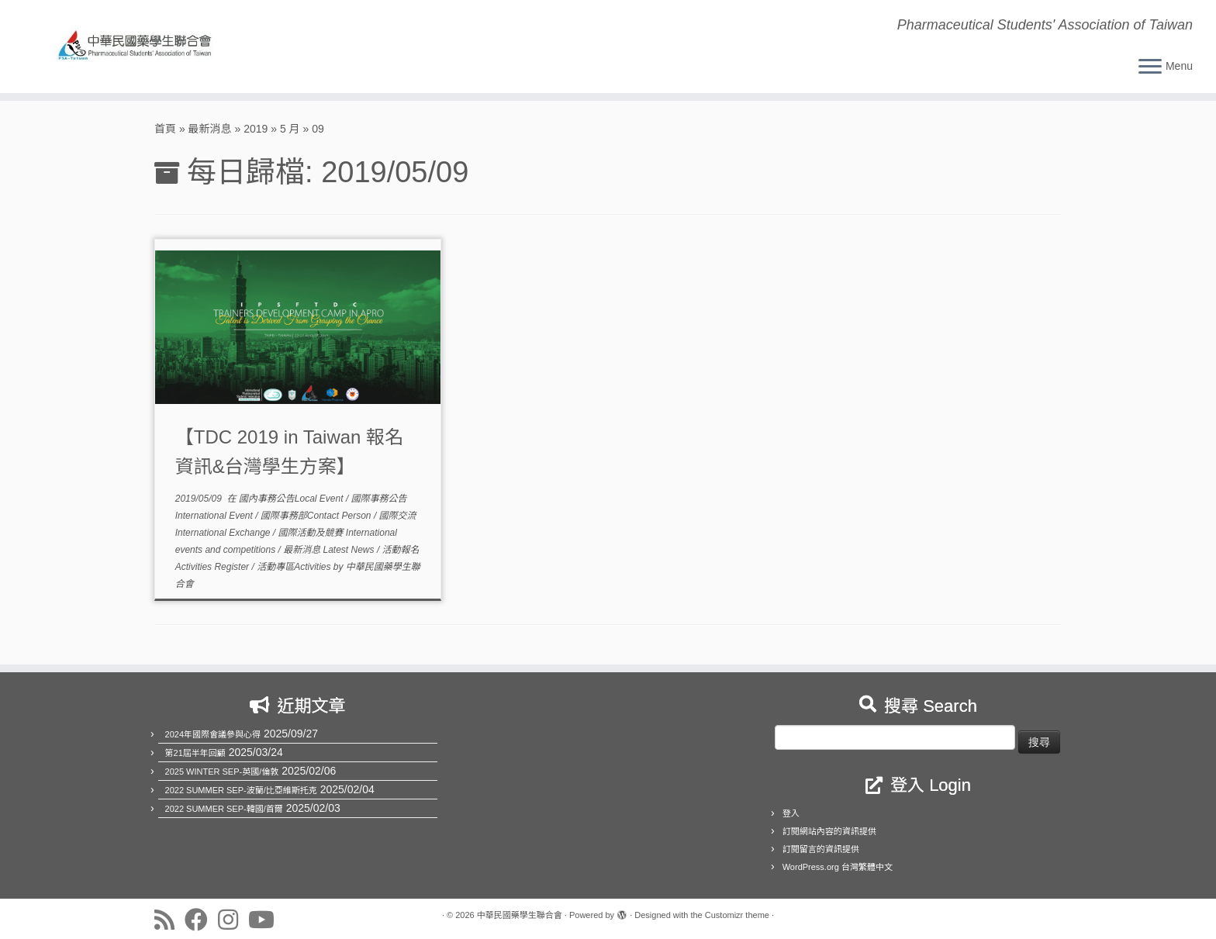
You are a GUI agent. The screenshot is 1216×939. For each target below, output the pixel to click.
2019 (256, 129)
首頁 (165, 129)
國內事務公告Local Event (292, 498)
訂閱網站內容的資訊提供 (829, 831)
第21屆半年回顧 (195, 753)
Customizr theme (737, 915)
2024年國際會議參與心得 (213, 734)
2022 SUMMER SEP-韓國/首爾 (224, 808)
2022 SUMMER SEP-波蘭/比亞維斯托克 (241, 790)
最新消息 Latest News (330, 549)
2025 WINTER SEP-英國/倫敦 (222, 771)
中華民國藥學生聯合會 (519, 915)
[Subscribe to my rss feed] (169, 919)
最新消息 (210, 129)
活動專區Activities (295, 566)
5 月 (290, 129)
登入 (791, 813)
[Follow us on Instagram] (233, 919)
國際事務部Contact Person (317, 515)
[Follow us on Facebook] (201, 919)
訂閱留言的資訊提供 (820, 849)
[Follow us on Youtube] (266, 919)
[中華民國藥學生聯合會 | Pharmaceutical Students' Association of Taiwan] (140, 46)
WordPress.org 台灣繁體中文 (837, 867)
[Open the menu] (1150, 67)
